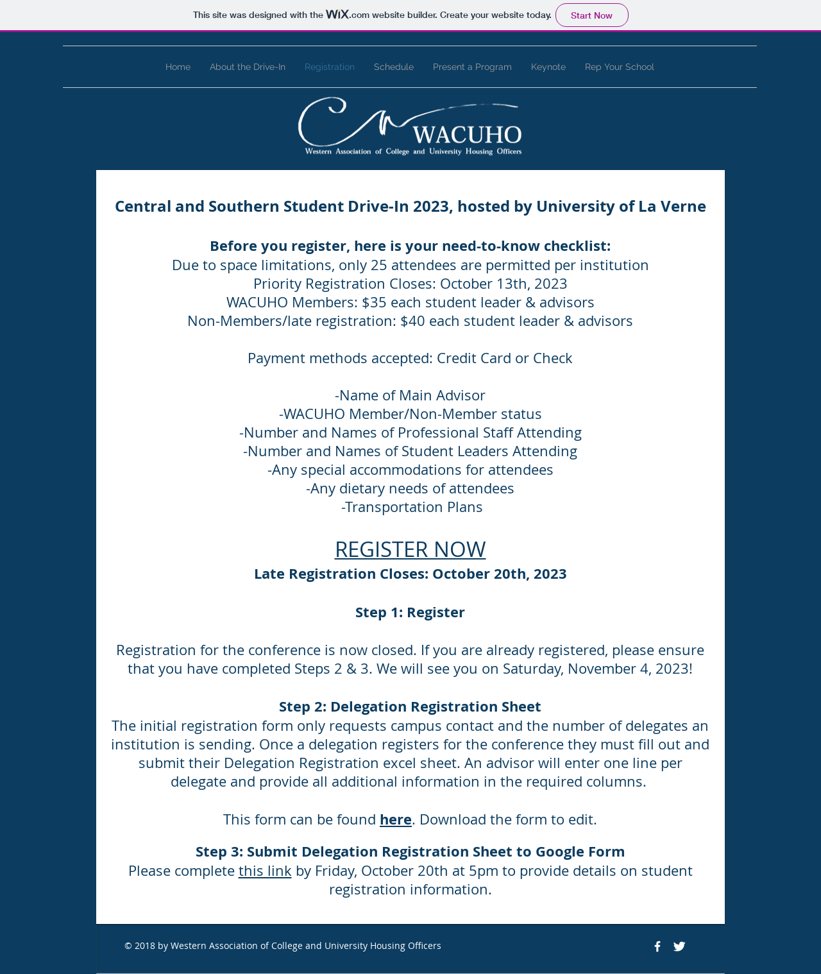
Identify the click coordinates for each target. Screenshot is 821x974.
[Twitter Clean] (679, 946)
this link (265, 870)
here (396, 819)
